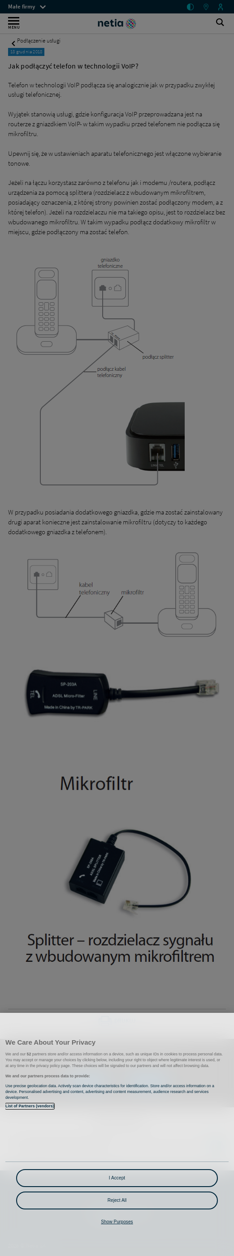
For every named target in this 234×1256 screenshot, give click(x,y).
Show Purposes (117, 1221)
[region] (117, 1134)
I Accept (117, 1177)
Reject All (117, 1200)
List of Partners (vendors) (29, 1106)
